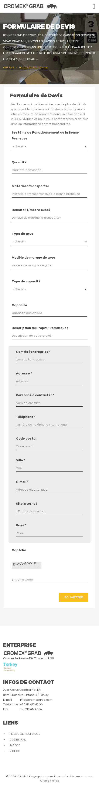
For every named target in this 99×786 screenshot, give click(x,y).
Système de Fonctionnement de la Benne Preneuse (45, 135)
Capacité (19, 305)
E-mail (22, 482)
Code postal (26, 438)
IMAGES (15, 745)
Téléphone (25, 417)
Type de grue (22, 233)
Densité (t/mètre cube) (31, 210)
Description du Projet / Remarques (40, 328)
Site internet (26, 503)
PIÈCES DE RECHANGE (25, 734)
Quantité (19, 162)
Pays (21, 525)
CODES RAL (18, 739)
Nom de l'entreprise (33, 351)
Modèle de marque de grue (33, 257)
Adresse (24, 373)
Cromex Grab (49, 780)
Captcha (19, 550)
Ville (20, 460)
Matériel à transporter (30, 186)
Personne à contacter (35, 395)
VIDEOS (15, 751)
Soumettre (73, 597)
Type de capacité (26, 281)
